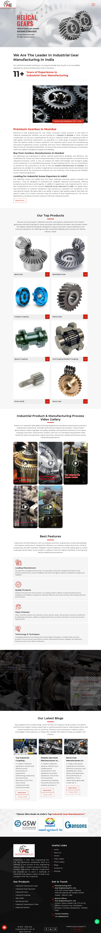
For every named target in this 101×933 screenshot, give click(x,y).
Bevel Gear (18, 274)
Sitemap (57, 871)
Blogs (56, 865)
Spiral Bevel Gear (59, 274)
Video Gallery (59, 859)
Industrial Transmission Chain (27, 904)
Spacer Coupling (21, 359)
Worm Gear (56, 401)
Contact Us (58, 868)
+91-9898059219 (61, 916)
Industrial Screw (21, 892)
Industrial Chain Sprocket (25, 889)
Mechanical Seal (21, 901)
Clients (56, 856)
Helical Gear (57, 317)
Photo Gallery (59, 862)
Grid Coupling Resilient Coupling (65, 359)
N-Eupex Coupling (21, 317)
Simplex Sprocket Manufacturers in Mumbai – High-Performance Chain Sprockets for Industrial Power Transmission (50, 759)
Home (56, 850)
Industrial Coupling (22, 895)
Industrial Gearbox (22, 907)
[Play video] (25, 463)
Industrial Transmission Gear (26, 886)
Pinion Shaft (19, 401)
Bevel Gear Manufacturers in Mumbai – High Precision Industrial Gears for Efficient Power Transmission (75, 759)
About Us (57, 853)
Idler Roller (19, 898)
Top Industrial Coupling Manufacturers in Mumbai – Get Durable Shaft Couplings (24, 759)
